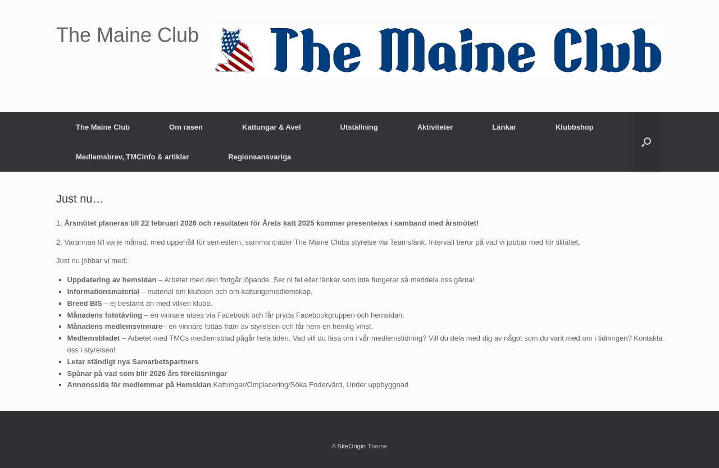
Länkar (504, 127)
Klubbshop (575, 127)
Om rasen (186, 127)
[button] (646, 142)
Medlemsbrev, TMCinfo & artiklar (132, 157)
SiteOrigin (351, 446)
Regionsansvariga (259, 157)
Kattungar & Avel (271, 127)
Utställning (359, 127)
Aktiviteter (435, 127)
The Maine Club (103, 127)
